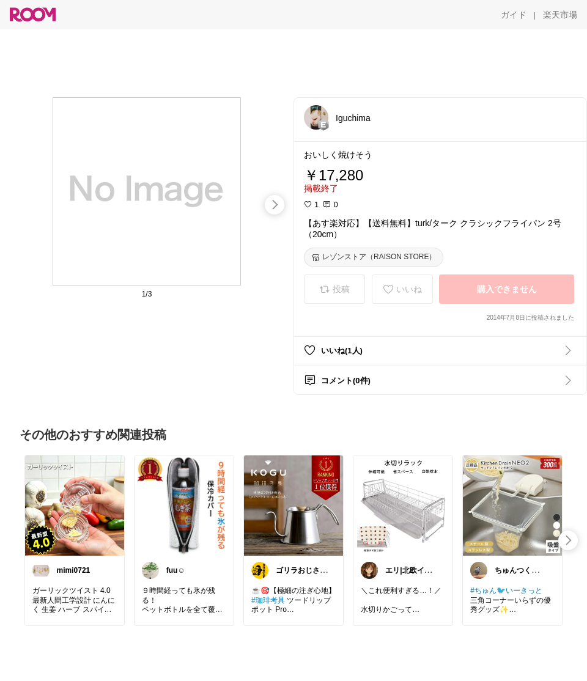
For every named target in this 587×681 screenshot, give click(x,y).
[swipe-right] (274, 205)
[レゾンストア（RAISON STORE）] (373, 257)
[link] (74, 504)
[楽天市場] (560, 14)
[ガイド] (513, 14)
